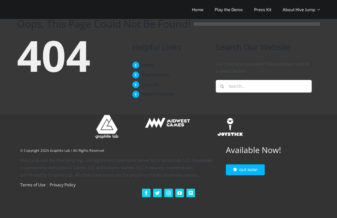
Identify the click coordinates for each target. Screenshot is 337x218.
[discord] (190, 193)
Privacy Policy (63, 185)
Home (148, 65)
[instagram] (168, 193)
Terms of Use (32, 185)
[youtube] (179, 193)
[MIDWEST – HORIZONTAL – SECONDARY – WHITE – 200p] (168, 116)
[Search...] (264, 86)
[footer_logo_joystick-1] (230, 116)
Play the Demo (156, 75)
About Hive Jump (158, 94)
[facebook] (146, 193)
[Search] (222, 86)
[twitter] (157, 193)
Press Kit (150, 84)
